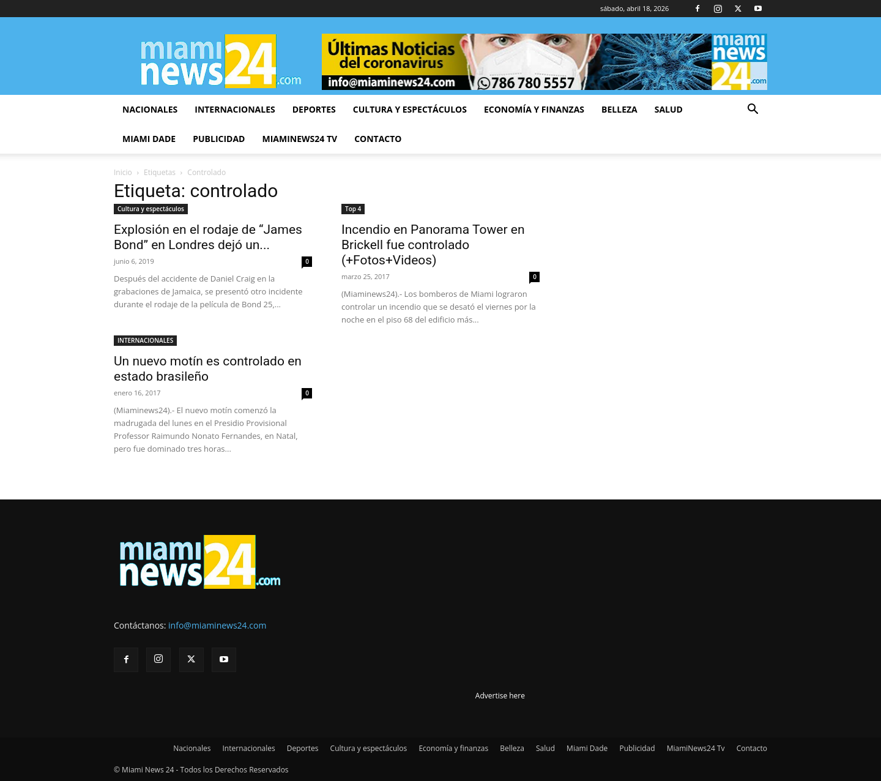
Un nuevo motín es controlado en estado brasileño (208, 369)
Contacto (377, 138)
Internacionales (235, 109)
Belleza (619, 109)
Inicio (123, 172)
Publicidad (219, 138)
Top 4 (353, 208)
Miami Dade (149, 138)
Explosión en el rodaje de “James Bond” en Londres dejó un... (208, 237)
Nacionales (149, 109)
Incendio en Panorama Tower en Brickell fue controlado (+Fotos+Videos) (432, 244)
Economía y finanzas (534, 109)
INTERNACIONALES (145, 340)
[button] (752, 110)
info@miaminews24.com (217, 625)
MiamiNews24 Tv (299, 138)
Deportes (314, 109)
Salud (669, 109)
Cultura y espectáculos (410, 109)
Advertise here (500, 695)
